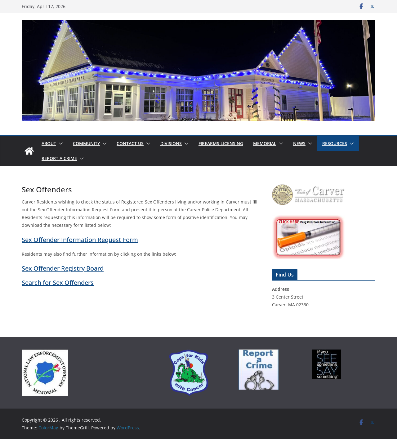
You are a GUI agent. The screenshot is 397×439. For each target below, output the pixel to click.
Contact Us (130, 143)
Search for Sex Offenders (58, 282)
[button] (59, 143)
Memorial (264, 143)
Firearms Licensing (220, 143)
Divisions (171, 143)
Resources (334, 143)
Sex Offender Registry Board (63, 268)
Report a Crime (59, 158)
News (299, 143)
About (49, 143)
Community (86, 143)
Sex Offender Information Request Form (80, 240)
